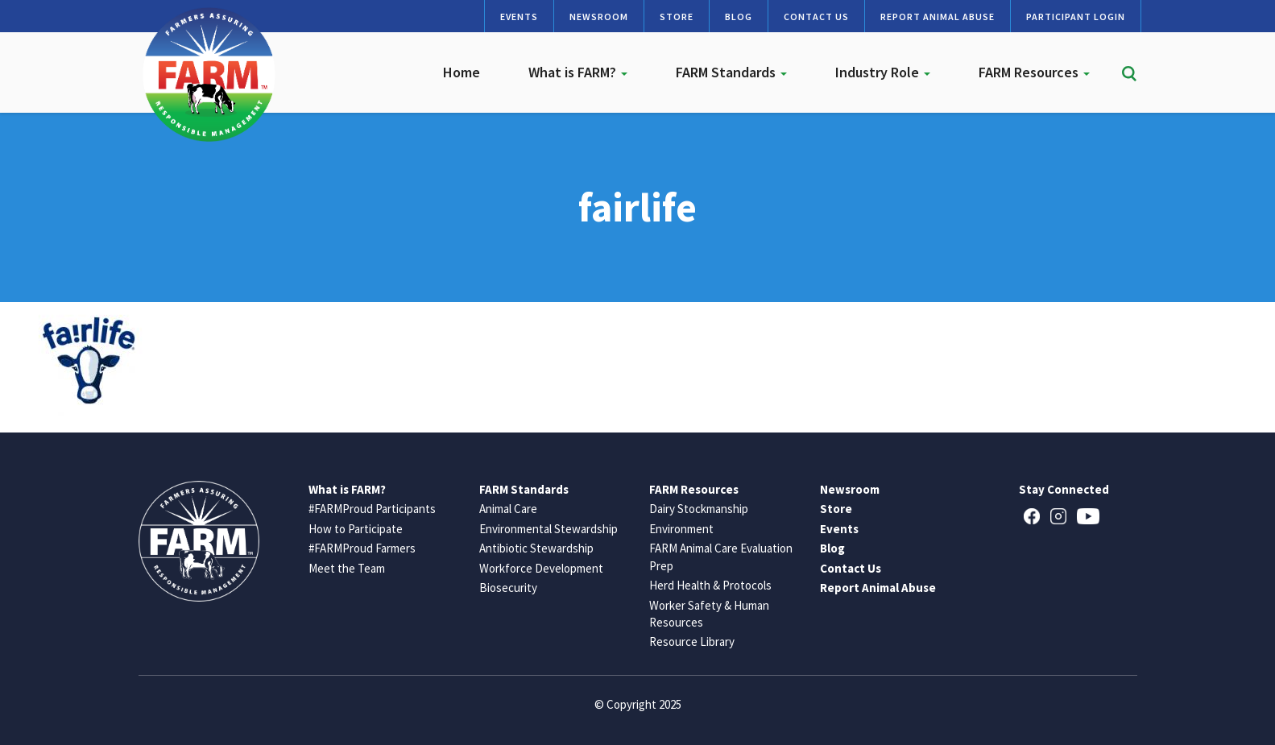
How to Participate (355, 528)
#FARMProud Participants (372, 508)
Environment (681, 528)
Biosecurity (508, 587)
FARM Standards (731, 72)
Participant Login (1075, 16)
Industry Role (882, 72)
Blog (738, 16)
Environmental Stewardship (548, 528)
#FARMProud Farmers (362, 548)
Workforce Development (541, 568)
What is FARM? (577, 72)
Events (519, 16)
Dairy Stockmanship (698, 508)
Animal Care (508, 508)
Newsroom (598, 16)
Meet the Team (346, 568)
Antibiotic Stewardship (536, 548)
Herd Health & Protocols (710, 585)
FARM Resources (1034, 72)
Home (461, 72)
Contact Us (816, 16)
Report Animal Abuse (937, 16)
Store (676, 16)
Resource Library (692, 641)
